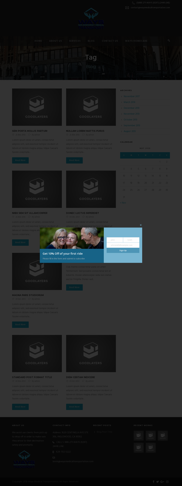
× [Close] (141, 225)
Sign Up (123, 250)
